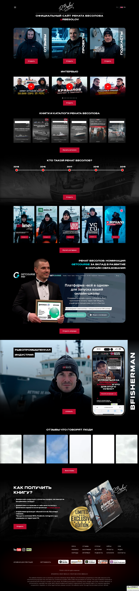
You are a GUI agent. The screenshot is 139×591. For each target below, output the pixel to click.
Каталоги (110, 553)
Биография (86, 549)
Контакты (121, 553)
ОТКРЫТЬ (69, 411)
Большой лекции (53, 507)
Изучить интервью (70, 250)
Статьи (97, 546)
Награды (75, 553)
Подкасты (99, 553)
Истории (98, 549)
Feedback (75, 549)
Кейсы (109, 546)
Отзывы (85, 546)
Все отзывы (69, 470)
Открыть (31, 61)
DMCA (74, 546)
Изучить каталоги (69, 150)
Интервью (86, 553)
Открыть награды (69, 331)
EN (122, 7)
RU (117, 7)
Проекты (110, 549)
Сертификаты (45, 562)
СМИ (119, 546)
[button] (123, 86)
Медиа (120, 549)
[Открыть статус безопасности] (133, 588)
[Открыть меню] (15, 7)
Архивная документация (23, 562)
